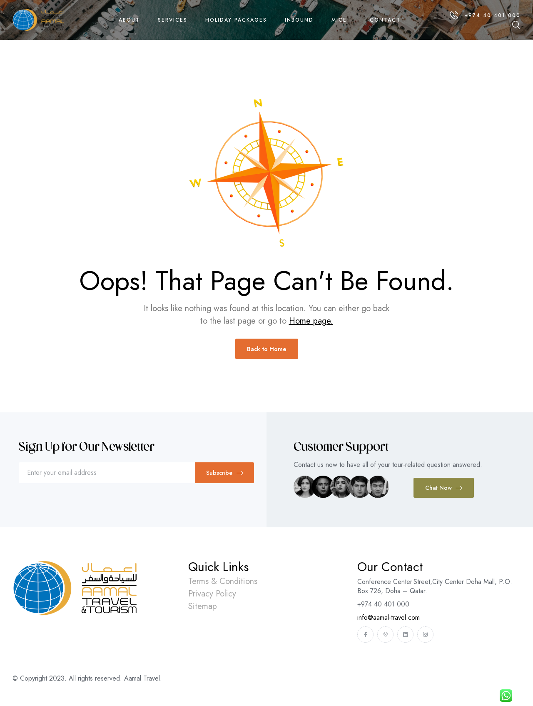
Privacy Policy (212, 594)
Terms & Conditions (222, 581)
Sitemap (202, 606)
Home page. (311, 321)
